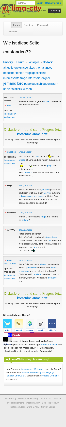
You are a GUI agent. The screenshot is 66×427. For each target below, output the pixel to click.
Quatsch (28, 172)
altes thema (36, 67)
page (27, 83)
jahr (47, 78)
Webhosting (10, 398)
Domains (28, 10)
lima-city (8, 62)
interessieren (36, 78)
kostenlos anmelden (32, 134)
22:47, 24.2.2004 (25, 186)
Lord (37, 156)
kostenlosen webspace (32, 196)
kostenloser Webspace (12, 5)
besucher (9, 73)
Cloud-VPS (40, 10)
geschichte (39, 73)
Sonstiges (33, 62)
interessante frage (15, 78)
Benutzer (28, 25)
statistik (17, 89)
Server (47, 193)
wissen (27, 89)
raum (54, 83)
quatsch (36, 83)
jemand (9, 83)
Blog (43, 403)
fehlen (20, 73)
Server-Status (48, 407)
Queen (22, 160)
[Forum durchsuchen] (25, 3)
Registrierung (53, 2)
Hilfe (3, 16)
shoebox (11, 152)
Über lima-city (33, 403)
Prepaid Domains (50, 375)
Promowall (42, 25)
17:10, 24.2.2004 (25, 152)
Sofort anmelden (49, 344)
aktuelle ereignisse (15, 67)
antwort (49, 67)
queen (46, 83)
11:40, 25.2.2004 (25, 213)
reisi (9, 105)
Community (54, 10)
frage (28, 73)
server (7, 89)
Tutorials (13, 31)
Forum (16, 25)
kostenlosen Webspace (32, 369)
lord (20, 83)
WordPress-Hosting (11, 10)
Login (40, 2)
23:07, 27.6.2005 (25, 230)
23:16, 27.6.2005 (25, 260)
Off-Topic (48, 62)
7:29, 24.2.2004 (25, 97)
